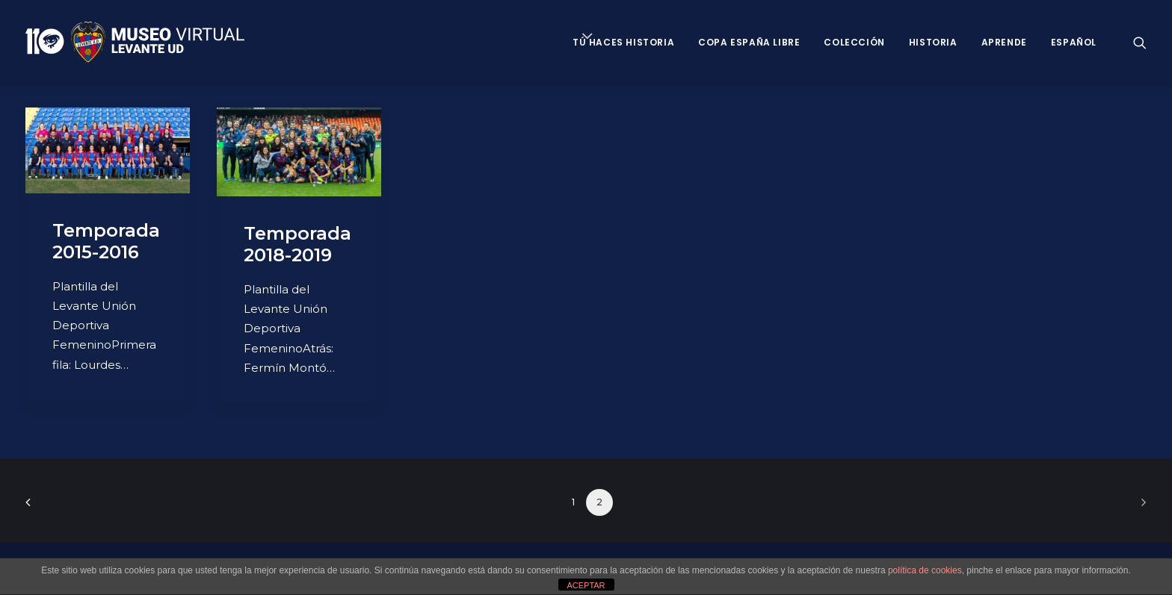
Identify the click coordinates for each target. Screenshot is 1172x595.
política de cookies (925, 570)
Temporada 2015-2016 (106, 241)
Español (1074, 42)
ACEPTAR (586, 585)
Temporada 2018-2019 (297, 244)
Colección (854, 42)
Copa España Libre (749, 42)
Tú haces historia (623, 42)
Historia (933, 42)
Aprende (1004, 42)
